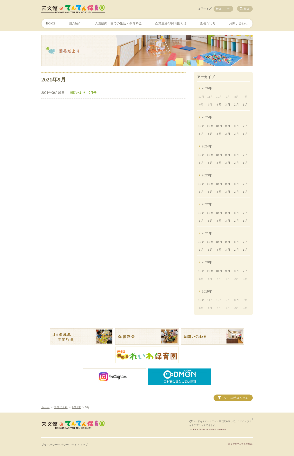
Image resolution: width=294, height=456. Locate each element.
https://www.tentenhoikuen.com (209, 429)
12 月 (201, 125)
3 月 (227, 104)
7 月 (245, 125)
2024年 (207, 146)
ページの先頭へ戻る (235, 397)
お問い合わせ (238, 23)
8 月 (236, 125)
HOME (50, 23)
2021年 (207, 233)
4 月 (219, 104)
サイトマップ (79, 444)
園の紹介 (75, 23)
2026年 (207, 88)
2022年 (207, 204)
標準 (218, 8)
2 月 (236, 104)
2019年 (207, 291)
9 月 (227, 125)
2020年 (207, 262)
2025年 (207, 117)
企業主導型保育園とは (171, 23)
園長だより (208, 23)
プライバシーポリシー (55, 444)
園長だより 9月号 (83, 92)
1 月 (245, 104)
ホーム (45, 407)
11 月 (210, 125)
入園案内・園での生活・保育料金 (118, 23)
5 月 (210, 133)
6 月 (201, 133)
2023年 (207, 175)
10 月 (219, 125)
